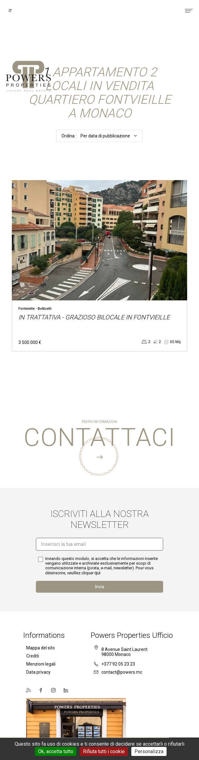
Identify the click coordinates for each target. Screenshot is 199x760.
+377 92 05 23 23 (114, 664)
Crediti (32, 655)
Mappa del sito (40, 647)
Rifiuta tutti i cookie (104, 751)
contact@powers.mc (118, 672)
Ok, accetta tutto (55, 751)
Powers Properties (28, 78)
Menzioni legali (41, 664)
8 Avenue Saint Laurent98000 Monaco (124, 652)
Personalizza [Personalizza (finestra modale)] (148, 751)
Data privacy (38, 672)
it (10, 10)
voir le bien (99, 265)
